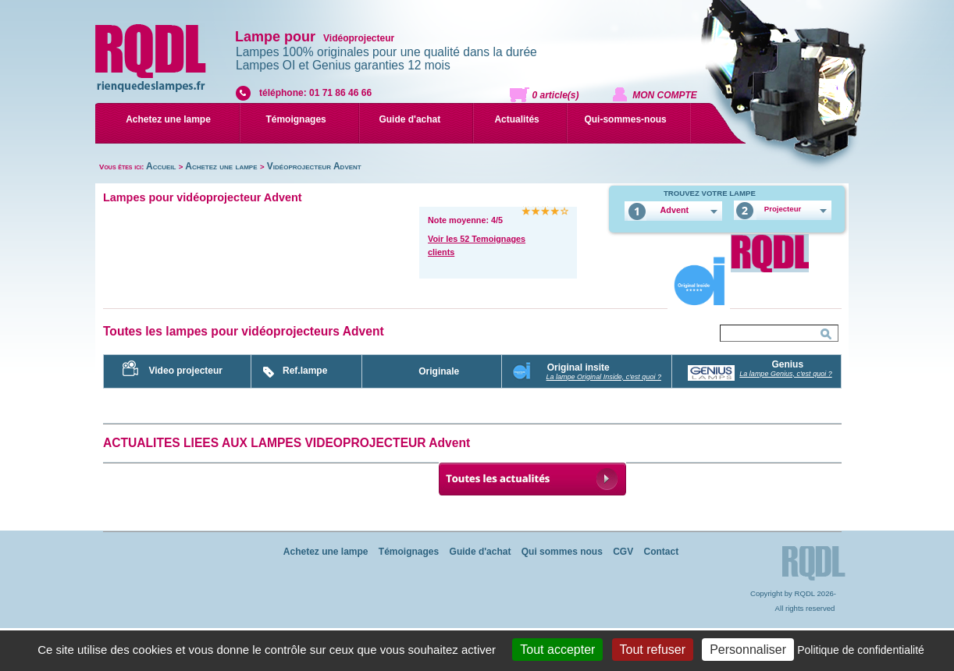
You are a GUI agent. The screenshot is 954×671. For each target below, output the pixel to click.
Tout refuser (652, 649)
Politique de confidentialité (860, 650)
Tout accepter (557, 649)
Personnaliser (748, 649)
